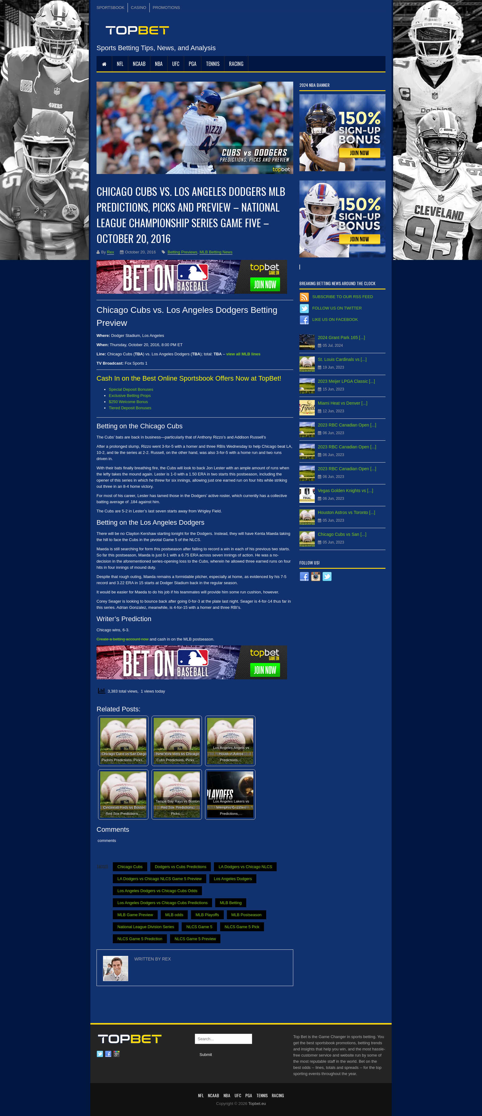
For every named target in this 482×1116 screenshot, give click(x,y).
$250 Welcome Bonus (128, 401)
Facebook (108, 1054)
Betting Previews (182, 252)
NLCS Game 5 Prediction (139, 938)
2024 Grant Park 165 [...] (341, 337)
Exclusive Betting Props (130, 395)
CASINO (138, 7)
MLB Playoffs (207, 914)
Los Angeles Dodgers (233, 878)
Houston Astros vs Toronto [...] (346, 512)
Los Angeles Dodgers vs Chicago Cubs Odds (157, 890)
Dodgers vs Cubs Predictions (181, 866)
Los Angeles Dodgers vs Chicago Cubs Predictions (162, 902)
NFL (120, 63)
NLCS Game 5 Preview (195, 938)
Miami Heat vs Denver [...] (342, 403)
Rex (110, 252)
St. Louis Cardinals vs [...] (342, 359)
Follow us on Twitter (337, 308)
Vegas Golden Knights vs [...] (345, 490)
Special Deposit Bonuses (131, 389)
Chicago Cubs (130, 866)
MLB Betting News (216, 252)
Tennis (212, 63)
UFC (175, 63)
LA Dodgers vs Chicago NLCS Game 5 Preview (159, 878)
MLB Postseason (246, 914)
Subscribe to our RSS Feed (342, 296)
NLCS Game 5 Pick (242, 926)
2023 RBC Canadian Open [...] (347, 425)
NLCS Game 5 (199, 926)
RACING (236, 63)
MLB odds (174, 914)
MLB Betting (231, 902)
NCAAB (139, 63)
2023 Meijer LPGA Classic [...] (346, 381)
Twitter (100, 1054)
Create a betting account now (122, 639)
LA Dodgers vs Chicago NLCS (245, 866)
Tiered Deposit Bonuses (130, 408)
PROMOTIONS (166, 7)
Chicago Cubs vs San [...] (342, 534)
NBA (159, 63)
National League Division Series (145, 926)
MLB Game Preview (135, 914)
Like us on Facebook (335, 319)
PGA (192, 63)
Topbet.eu (257, 1103)
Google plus (116, 1054)
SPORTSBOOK (110, 7)
